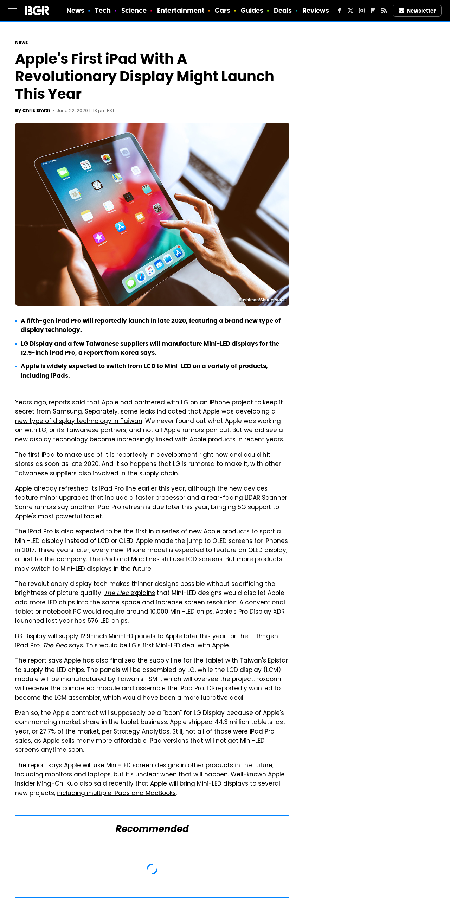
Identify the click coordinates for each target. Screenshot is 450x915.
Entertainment (180, 10)
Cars (222, 10)
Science (134, 10)
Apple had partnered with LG (145, 403)
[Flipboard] (373, 10)
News (75, 10)
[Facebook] (339, 10)
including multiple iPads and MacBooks (116, 794)
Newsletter (417, 10)
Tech (103, 10)
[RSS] (384, 10)
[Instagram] (362, 10)
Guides (252, 10)
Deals (283, 10)
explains (129, 594)
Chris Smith (36, 111)
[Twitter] (350, 10)
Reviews (315, 10)
